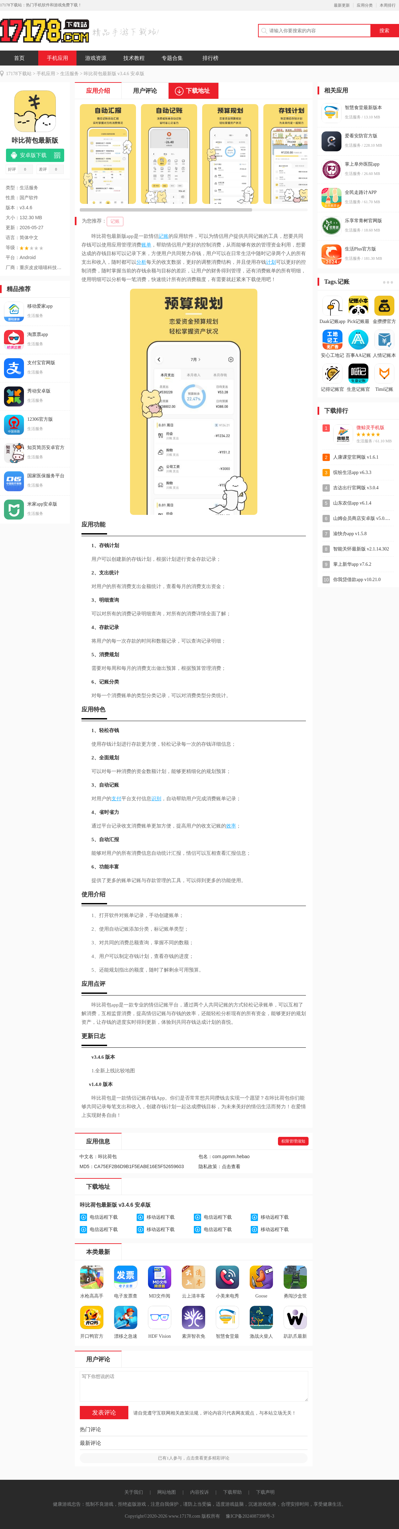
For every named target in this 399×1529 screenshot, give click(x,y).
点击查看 (231, 1166)
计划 (271, 262)
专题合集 (172, 58)
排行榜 (210, 58)
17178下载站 (19, 73)
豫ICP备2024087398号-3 (250, 1516)
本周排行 (388, 5)
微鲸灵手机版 (370, 427)
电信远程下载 (104, 1217)
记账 (115, 221)
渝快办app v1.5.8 (350, 533)
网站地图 (166, 1492)
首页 (19, 58)
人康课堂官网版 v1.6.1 (356, 457)
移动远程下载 (161, 1217)
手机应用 (57, 58)
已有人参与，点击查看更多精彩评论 (193, 1457)
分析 (141, 262)
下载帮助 (232, 1492)
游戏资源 (95, 58)
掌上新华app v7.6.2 (352, 564)
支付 (116, 798)
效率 (231, 826)
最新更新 (342, 5)
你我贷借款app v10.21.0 (357, 579)
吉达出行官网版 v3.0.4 (356, 487)
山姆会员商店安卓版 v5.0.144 (363, 518)
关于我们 (133, 1492)
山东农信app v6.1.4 (352, 503)
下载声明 (265, 1492)
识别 (156, 798)
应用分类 (365, 5)
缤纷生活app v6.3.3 (352, 472)
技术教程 (134, 58)
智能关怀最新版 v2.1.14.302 (361, 548)
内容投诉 (199, 1492)
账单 (146, 244)
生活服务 (69, 73)
